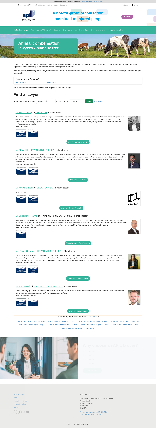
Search (125, 5)
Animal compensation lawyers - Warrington (125, 321)
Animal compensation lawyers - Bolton (61, 321)
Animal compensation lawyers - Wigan (30, 325)
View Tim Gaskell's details (78, 311)
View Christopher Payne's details (78, 243)
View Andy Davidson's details (71, 208)
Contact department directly (91, 414)
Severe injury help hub (98, 30)
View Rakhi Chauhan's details (78, 278)
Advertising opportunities (43, 5)
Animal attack (21, 82)
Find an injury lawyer (21, 30)
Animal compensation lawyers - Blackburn (62, 325)
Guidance (57, 30)
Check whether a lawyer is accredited (75, 30)
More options (98, 101)
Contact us (63, 5)
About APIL (28, 5)
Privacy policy (98, 1)
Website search (19, 394)
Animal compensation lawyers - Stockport (30, 321)
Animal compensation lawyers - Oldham (93, 321)
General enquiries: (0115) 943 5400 (94, 412)
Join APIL (127, 17)
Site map (17, 407)
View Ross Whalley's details (78, 142)
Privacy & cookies (20, 404)
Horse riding (51, 82)
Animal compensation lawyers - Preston (94, 325)
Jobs (56, 5)
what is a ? (91, 316)
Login (135, 5)
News (20, 5)
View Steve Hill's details (78, 180)
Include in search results (71, 316)
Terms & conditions (20, 401)
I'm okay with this (87, 1)
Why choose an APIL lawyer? (41, 30)
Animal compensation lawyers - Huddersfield (78, 328)
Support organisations (116, 30)
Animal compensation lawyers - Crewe (125, 325)
